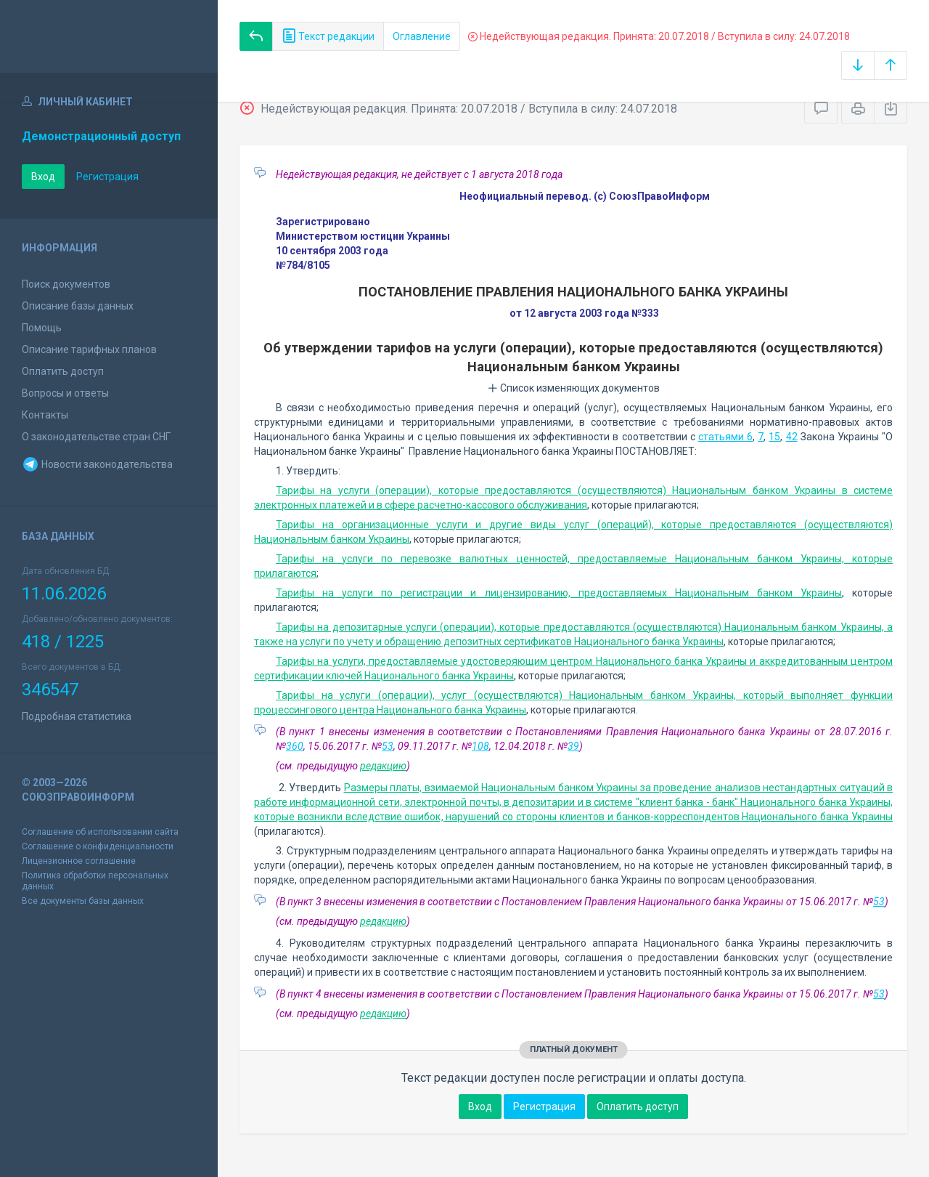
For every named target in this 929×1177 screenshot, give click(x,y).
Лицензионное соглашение (79, 861)
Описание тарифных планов (89, 349)
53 (387, 746)
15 (774, 436)
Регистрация (107, 176)
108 (480, 746)
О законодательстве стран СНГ (96, 436)
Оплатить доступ (63, 371)
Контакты (45, 415)
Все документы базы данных (83, 901)
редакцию (383, 766)
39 (573, 746)
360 (294, 746)
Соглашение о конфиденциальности (97, 846)
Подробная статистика (76, 716)
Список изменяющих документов (574, 388)
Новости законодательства (97, 464)
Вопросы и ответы (65, 393)
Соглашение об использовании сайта (100, 832)
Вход (43, 176)
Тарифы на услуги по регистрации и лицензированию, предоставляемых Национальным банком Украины (559, 593)
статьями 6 (725, 436)
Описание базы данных (78, 306)
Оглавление (422, 36)
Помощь (42, 327)
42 (792, 436)
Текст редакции (328, 36)
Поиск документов (66, 284)
